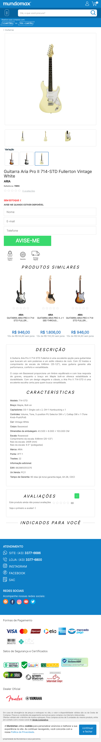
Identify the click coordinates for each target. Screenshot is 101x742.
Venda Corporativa (40, 720)
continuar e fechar (87, 729)
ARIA (7, 181)
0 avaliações (28, 191)
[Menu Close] (7, 12)
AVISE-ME (28, 241)
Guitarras (9, 30)
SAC (12, 580)
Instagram (18, 566)
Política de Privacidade (22, 732)
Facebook (17, 573)
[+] (76, 495)
